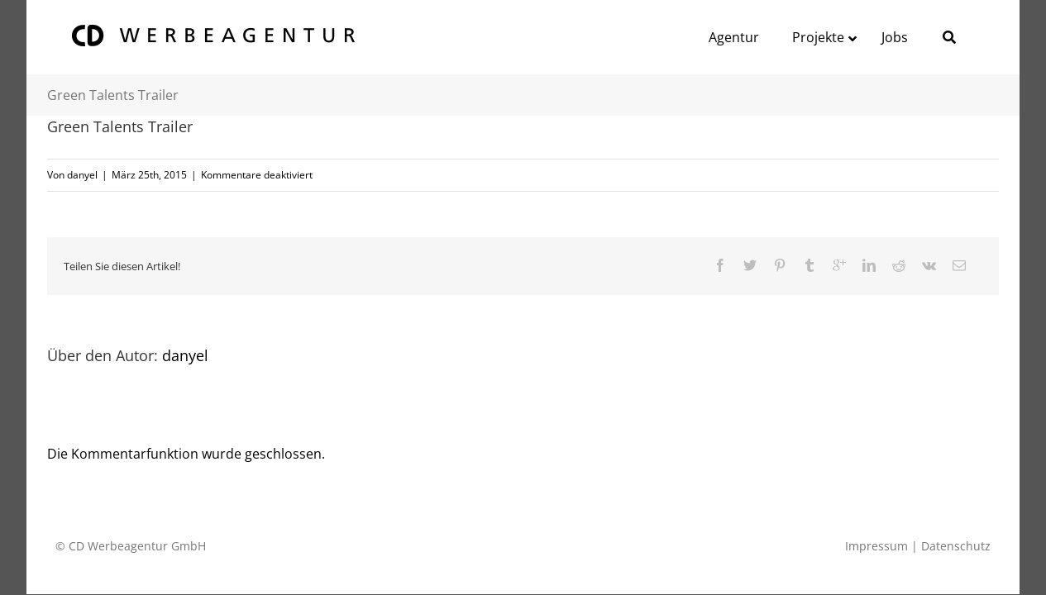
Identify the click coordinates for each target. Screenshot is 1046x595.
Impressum (876, 546)
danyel (82, 175)
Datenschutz (956, 546)
